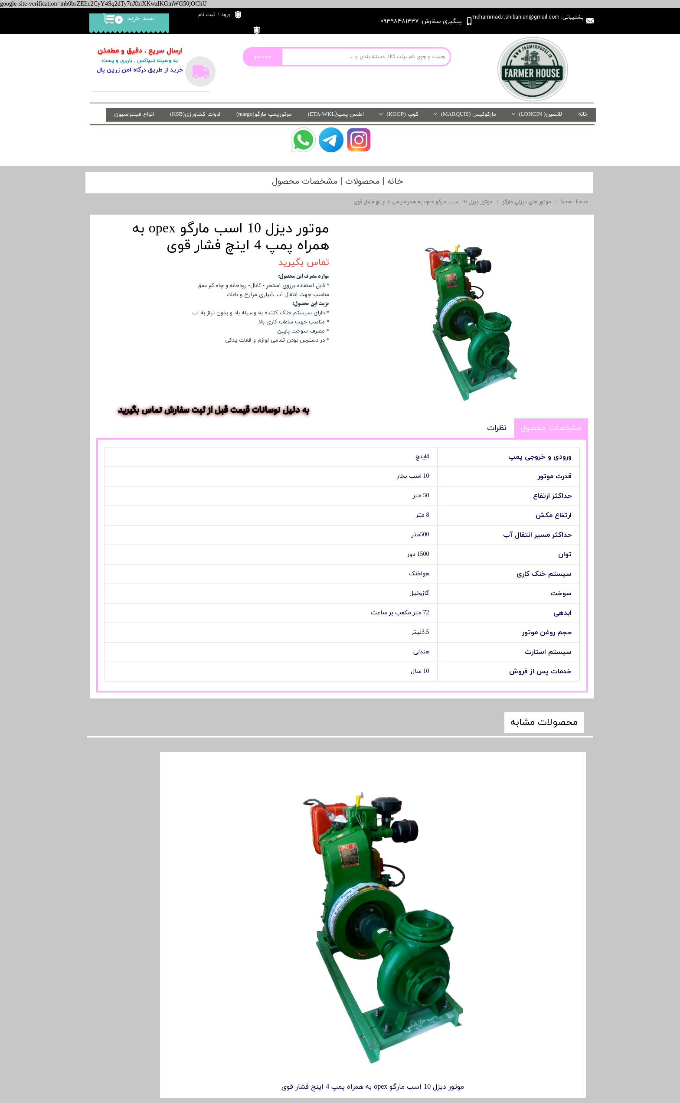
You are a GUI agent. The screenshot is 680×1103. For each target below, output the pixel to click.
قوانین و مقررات (277, 950)
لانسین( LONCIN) (540, 114)
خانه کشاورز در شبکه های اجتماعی (253, 1010)
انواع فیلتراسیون (134, 114)
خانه (583, 114)
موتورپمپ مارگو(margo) (264, 114)
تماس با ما (284, 970)
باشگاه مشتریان (148, 968)
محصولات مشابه (544, 722)
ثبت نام (207, 14)
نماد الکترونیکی (149, 942)
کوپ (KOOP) (402, 114)
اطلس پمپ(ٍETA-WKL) (336, 114)
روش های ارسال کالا (273, 990)
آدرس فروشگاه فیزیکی (139, 994)
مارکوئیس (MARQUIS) (469, 114)
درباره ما (287, 930)
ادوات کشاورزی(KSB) (195, 114)
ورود (226, 14)
